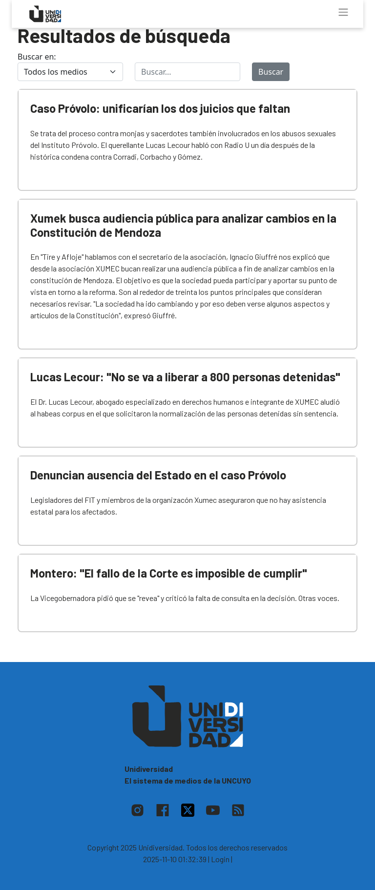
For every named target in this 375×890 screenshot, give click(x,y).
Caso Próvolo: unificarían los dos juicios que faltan (160, 108)
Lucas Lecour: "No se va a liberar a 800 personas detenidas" (185, 377)
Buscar (270, 71)
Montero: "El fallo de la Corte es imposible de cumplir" (168, 573)
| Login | (220, 859)
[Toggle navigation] (343, 12)
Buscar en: (37, 56)
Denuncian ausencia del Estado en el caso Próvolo (158, 475)
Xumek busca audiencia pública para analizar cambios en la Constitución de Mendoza (183, 225)
